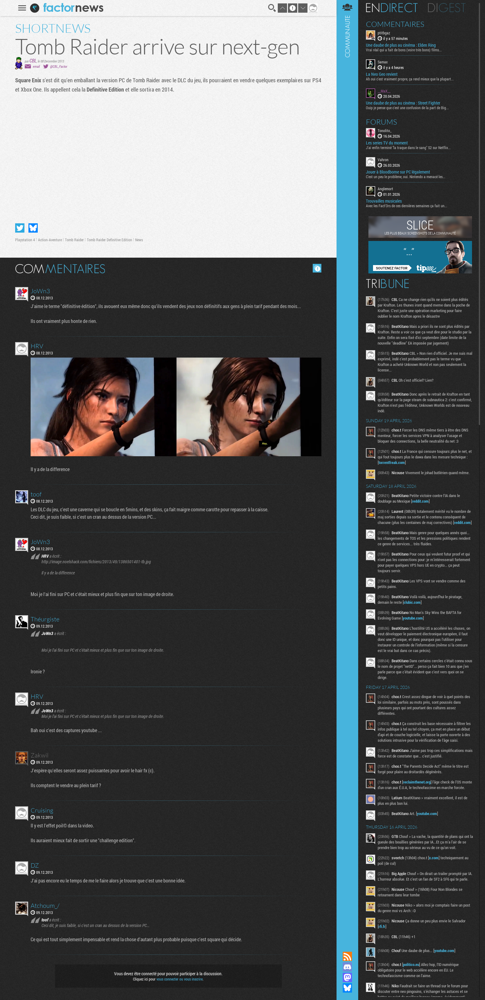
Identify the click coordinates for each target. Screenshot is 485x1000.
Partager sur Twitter (19, 228)
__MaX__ (384, 90)
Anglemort (385, 188)
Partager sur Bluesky (33, 228)
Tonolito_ (385, 130)
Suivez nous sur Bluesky (347, 988)
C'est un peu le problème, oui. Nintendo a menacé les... (405, 176)
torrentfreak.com (392, 462)
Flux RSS (347, 956)
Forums (381, 122)
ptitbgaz (384, 32)
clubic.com (412, 602)
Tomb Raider (74, 239)
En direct (392, 7)
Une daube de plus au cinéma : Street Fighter (403, 103)
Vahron (383, 159)
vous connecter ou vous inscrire (180, 978)
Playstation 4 (25, 239)
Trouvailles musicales (384, 201)
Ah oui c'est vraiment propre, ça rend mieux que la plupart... (410, 78)
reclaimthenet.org (417, 782)
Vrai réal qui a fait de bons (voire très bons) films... (404, 49)
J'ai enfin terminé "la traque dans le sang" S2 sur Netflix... (408, 147)
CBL (32, 60)
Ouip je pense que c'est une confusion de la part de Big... (407, 107)
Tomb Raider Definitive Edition (109, 239)
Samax (383, 61)
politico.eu (411, 964)
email (36, 66)
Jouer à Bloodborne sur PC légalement (398, 172)
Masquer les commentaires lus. (317, 268)
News (139, 239)
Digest (447, 7)
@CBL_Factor (58, 66)
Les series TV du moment (387, 142)
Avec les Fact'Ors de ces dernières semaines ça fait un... (406, 205)
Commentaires (395, 24)
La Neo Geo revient (381, 74)
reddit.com (420, 501)
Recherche (272, 8)
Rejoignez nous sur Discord (347, 967)
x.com (434, 858)
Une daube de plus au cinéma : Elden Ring (401, 45)
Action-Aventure (50, 239)
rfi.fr (382, 926)
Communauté (347, 470)
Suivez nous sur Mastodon (347, 977)
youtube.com (413, 618)
